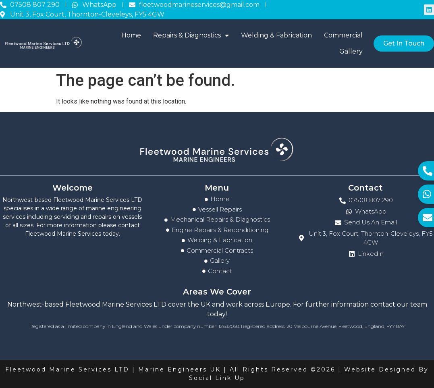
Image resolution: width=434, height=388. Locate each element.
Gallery (351, 51)
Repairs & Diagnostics (191, 35)
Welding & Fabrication (276, 35)
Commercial (343, 35)
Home (131, 35)
